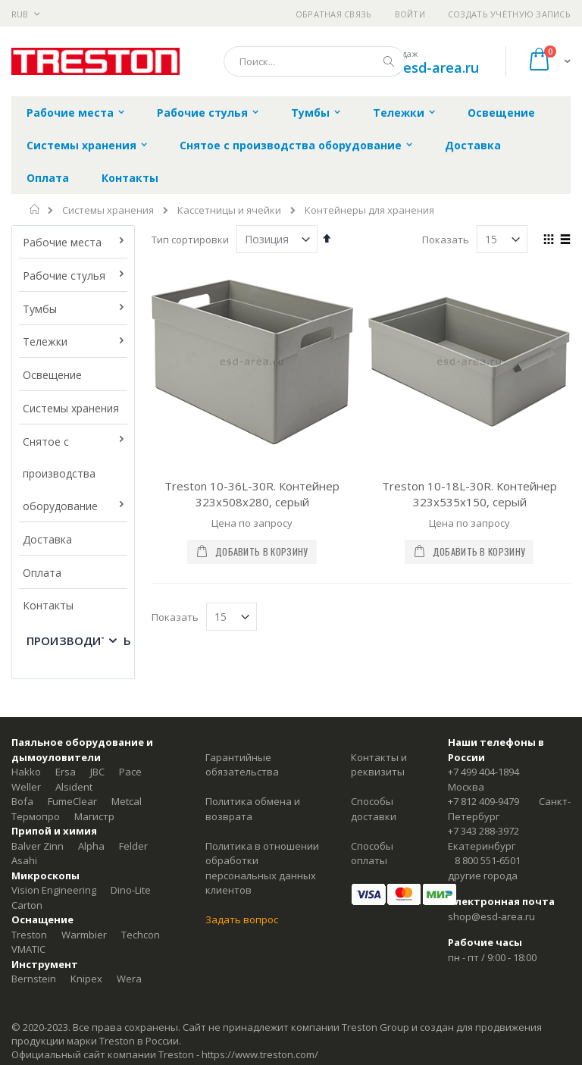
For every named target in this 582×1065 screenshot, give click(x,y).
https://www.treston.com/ (260, 1054)
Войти (410, 14)
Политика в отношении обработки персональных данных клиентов (262, 868)
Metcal (126, 801)
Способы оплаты (372, 853)
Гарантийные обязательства (242, 764)
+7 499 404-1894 (483, 771)
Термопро (35, 816)
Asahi (24, 860)
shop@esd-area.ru (419, 67)
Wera (129, 978)
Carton (26, 905)
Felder (133, 846)
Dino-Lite (131, 890)
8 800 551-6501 (488, 860)
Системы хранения (108, 210)
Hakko (26, 771)
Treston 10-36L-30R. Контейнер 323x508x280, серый (252, 493)
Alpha (91, 846)
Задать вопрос (241, 919)
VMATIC (28, 949)
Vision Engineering (53, 890)
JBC (97, 771)
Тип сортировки (190, 239)
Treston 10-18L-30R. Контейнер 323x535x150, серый (469, 493)
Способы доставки (373, 808)
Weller (26, 787)
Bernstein (33, 978)
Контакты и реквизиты (379, 764)
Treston (29, 934)
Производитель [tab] (79, 640)
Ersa (65, 771)
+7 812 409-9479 (483, 801)
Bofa (22, 801)
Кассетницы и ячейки (229, 210)
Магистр (94, 816)
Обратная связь (334, 14)
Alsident (73, 787)
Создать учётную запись (509, 14)
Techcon (140, 934)
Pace (130, 771)
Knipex (86, 978)
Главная (35, 209)
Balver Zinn (37, 846)
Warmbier (84, 934)
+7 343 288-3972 (483, 831)
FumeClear (72, 801)
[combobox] (314, 61)
